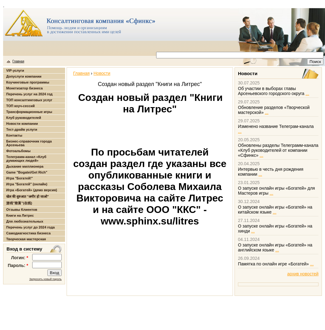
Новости (102, 73)
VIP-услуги (15, 70)
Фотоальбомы (18, 151)
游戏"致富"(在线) (19, 203)
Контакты (14, 135)
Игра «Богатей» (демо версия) (31, 190)
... (307, 93)
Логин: (19, 257)
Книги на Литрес (20, 215)
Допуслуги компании (24, 76)
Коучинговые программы (27, 82)
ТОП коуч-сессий (20, 106)
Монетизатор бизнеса (24, 88)
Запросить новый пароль (45, 279)
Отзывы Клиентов (21, 209)
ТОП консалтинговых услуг (29, 100)
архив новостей (302, 273)
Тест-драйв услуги (21, 129)
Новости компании (22, 123)
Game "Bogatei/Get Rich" (26, 172)
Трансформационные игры (29, 112)
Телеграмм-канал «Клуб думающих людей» (26, 158)
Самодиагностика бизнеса (28, 233)
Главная (18, 61)
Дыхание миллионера (24, 166)
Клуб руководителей (23, 118)
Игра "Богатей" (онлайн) (26, 184)
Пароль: (18, 265)
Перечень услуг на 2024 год (29, 94)
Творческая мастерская (26, 239)
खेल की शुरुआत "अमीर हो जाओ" (27, 196)
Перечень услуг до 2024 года (30, 227)
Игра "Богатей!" (19, 178)
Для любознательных (24, 221)
